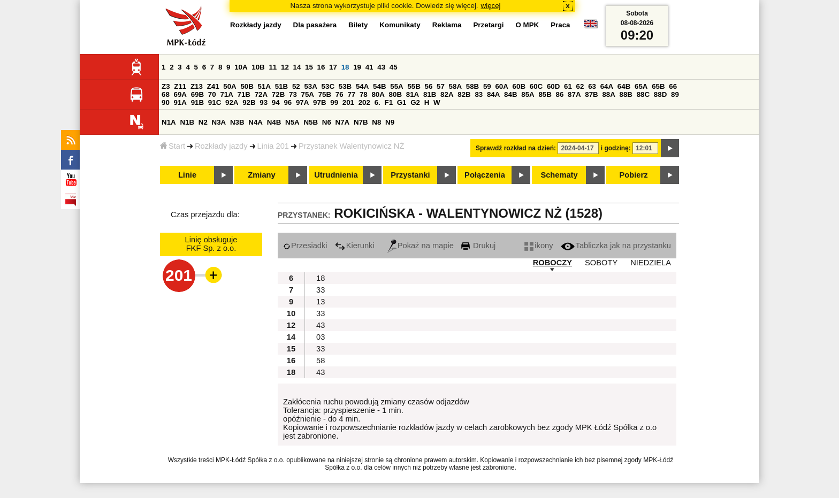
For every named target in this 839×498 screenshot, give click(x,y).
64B (623, 86)
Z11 (180, 86)
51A (264, 86)
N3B (237, 122)
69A (180, 94)
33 (320, 290)
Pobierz (634, 175)
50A (229, 86)
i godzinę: (616, 148)
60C (536, 86)
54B (379, 86)
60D (553, 86)
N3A (219, 122)
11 (273, 67)
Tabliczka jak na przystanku (616, 245)
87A (574, 94)
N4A (255, 122)
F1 (388, 102)
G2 (415, 102)
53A (310, 86)
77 (351, 94)
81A (412, 94)
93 (264, 102)
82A (446, 94)
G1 (402, 102)
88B (626, 94)
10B (257, 67)
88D (660, 94)
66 (673, 86)
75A (307, 94)
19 (357, 67)
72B (278, 94)
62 (580, 86)
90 (166, 102)
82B (463, 94)
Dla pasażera (315, 25)
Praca (560, 25)
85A (527, 94)
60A (501, 86)
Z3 (166, 86)
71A (226, 94)
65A (641, 86)
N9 (389, 122)
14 (297, 67)
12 (285, 67)
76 (339, 94)
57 (441, 86)
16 (321, 67)
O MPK (527, 25)
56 (429, 86)
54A (362, 86)
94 (276, 102)
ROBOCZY (552, 262)
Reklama (447, 25)
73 (293, 94)
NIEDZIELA (650, 262)
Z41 (213, 86)
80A (377, 94)
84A (493, 94)
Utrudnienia (335, 175)
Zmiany (261, 175)
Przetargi (488, 25)
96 (288, 102)
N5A (292, 122)
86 (560, 94)
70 (212, 94)
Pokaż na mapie (420, 245)
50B (246, 86)
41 (369, 67)
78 (364, 94)
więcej (491, 6)
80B (395, 94)
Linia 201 (273, 146)
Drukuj (478, 245)
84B (510, 94)
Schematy (558, 175)
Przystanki (410, 175)
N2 (203, 122)
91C (214, 102)
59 (487, 86)
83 (479, 94)
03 (320, 337)
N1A (169, 122)
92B (248, 102)
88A (608, 94)
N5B (310, 122)
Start (172, 146)
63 (592, 86)
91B (197, 102)
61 (568, 86)
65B (658, 86)
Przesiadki (305, 245)
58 (320, 360)
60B (519, 86)
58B (472, 86)
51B (281, 86)
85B (544, 94)
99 (334, 102)
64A (606, 86)
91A (180, 102)
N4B (274, 122)
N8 (376, 122)
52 (296, 86)
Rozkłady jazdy (221, 146)
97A (302, 102)
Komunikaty (399, 25)
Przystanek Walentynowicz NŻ (351, 146)
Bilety (358, 25)
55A (396, 86)
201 (348, 102)
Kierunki (355, 245)
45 (394, 67)
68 (166, 94)
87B (591, 94)
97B (319, 102)
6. (377, 102)
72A (261, 94)
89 (675, 94)
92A (231, 102)
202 (364, 102)
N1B (187, 122)
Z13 (196, 86)
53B (345, 86)
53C (328, 86)
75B (324, 94)
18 (345, 67)
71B (244, 94)
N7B (361, 122)
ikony (538, 245)
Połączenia (484, 175)
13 (320, 301)
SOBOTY (601, 262)
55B (413, 86)
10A (240, 67)
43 (381, 67)
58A (455, 86)
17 (333, 67)
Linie (187, 175)
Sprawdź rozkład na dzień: (516, 148)
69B (197, 94)
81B (429, 94)
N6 (326, 122)
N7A (342, 122)
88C (643, 94)
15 (309, 67)
